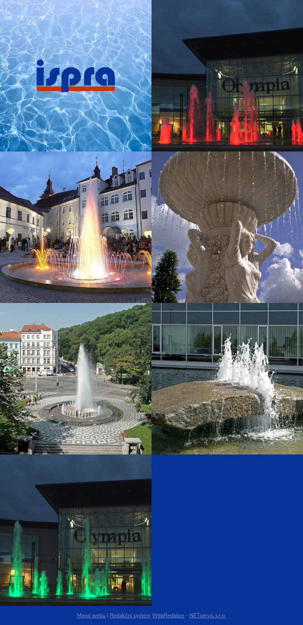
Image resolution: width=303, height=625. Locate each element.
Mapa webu (91, 615)
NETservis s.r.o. (208, 615)
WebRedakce (168, 615)
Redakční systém (130, 615)
